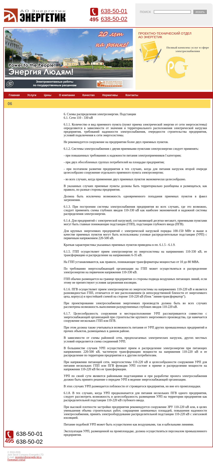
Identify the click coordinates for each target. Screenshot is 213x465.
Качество (88, 95)
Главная (14, 95)
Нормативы (110, 95)
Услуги (31, 95)
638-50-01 (114, 11)
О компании (67, 95)
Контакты (131, 95)
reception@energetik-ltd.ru (28, 457)
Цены (47, 95)
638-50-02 (114, 18)
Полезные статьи (16, 459)
